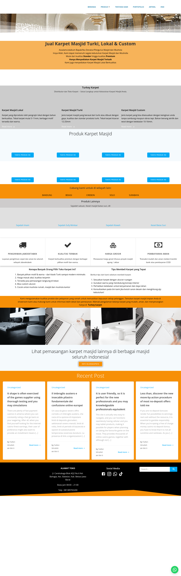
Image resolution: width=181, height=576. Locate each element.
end (162, 7)
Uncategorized (14, 387)
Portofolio (138, 7)
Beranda (92, 7)
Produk (105, 7)
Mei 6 (12, 448)
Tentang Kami (121, 7)
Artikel (152, 7)
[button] (174, 569)
